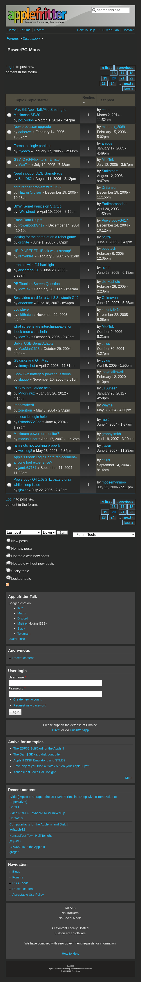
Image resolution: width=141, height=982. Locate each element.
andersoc (25, 303)
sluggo (23, 379)
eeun (106, 110)
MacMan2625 (29, 349)
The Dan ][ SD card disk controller (37, 754)
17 (123, 73)
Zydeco (24, 151)
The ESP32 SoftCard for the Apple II (38, 748)
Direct (56, 730)
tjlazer (106, 446)
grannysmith (111, 434)
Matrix (21, 613)
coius (106, 344)
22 (131, 78)
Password (17, 688)
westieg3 (25, 451)
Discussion (31, 38)
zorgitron (25, 410)
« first (107, 68)
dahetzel (25, 132)
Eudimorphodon (114, 204)
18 (131, 73)
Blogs (16, 871)
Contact (128, 30)
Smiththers (110, 171)
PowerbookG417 (31, 225)
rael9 (106, 419)
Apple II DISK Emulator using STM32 (39, 760)
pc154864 (26, 120)
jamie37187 (27, 468)
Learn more (17, 638)
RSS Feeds (20, 883)
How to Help (70, 953)
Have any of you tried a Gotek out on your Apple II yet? (51, 766)
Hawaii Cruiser (29, 192)
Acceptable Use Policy (28, 894)
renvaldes (25, 256)
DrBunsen (109, 187)
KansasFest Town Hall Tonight (34, 772)
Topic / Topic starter (31, 100)
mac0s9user (27, 439)
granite (23, 242)
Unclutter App (79, 730)
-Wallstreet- (27, 211)
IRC (20, 608)
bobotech (109, 248)
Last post (106, 100)
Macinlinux (26, 393)
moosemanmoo (114, 482)
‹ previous (124, 68)
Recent (39, 30)
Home (11, 30)
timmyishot (26, 366)
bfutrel (106, 237)
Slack (21, 628)
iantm (106, 267)
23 (104, 83)
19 (105, 78)
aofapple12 (17, 829)
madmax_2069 (113, 127)
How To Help (86, 30)
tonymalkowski (113, 372)
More (128, 778)
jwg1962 (15, 840)
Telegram (23, 633)
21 (123, 78)
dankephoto (111, 281)
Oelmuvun (110, 298)
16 (114, 73)
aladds (107, 143)
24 (113, 83)
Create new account (27, 699)
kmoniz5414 (111, 310)
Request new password (29, 705)
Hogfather (16, 818)
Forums (25, 30)
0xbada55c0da (29, 422)
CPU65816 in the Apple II (27, 847)
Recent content (23, 658)
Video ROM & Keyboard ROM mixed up (37, 813)
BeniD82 (25, 179)
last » (128, 89)
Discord (22, 618)
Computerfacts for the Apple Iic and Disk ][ (39, 824)
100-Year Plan (109, 30)
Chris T (14, 807)
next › (128, 83)
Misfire (22, 623)
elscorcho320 (28, 270)
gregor (14, 852)
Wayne (107, 405)
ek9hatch (25, 315)
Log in (10, 67)
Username (17, 677)
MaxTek (24, 165)
